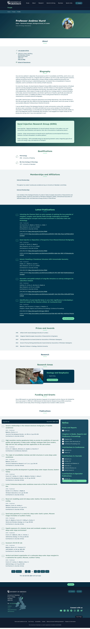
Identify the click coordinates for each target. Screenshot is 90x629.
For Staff (78, 593)
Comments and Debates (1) (71, 464)
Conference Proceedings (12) (72, 444)
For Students (69, 593)
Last (47, 572)
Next (43, 572)
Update (70, 585)
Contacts (10, 607)
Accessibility (37, 622)
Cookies (43, 622)
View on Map (21, 59)
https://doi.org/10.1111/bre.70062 (37, 270)
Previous (19, 572)
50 (28, 576)
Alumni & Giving (52, 3)
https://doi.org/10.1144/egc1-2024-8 (38, 311)
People (10, 8)
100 (31, 576)
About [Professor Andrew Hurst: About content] (45, 41)
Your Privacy (31, 622)
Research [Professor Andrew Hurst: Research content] (45, 355)
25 (26, 576)
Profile (18, 12)
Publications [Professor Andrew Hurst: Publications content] (45, 411)
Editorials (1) (67, 466)
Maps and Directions (12, 610)
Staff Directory (11, 612)
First (14, 572)
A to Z (9, 609)
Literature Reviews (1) (70, 468)
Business (61, 3)
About (34, 3)
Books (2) (67, 431)
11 (35, 572)
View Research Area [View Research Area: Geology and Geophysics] (53, 380)
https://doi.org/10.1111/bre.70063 (37, 251)
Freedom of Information (70, 622)
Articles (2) (67, 479)
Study (28, 3)
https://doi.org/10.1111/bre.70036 (37, 291)
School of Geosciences (24, 62)
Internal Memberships (23, 180)
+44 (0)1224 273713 (23, 51)
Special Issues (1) (69, 470)
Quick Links (70, 3)
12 (38, 572)
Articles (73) (67, 461)
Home (9, 12)
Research (42, 3)
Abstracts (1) (67, 450)
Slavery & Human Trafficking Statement (55, 622)
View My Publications (67, 319)
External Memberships (23, 190)
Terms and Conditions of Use (21, 622)
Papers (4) (67, 453)
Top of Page (79, 617)
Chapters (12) (68, 440)
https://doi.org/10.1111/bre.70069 (37, 231)
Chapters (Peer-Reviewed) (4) (72, 442)
